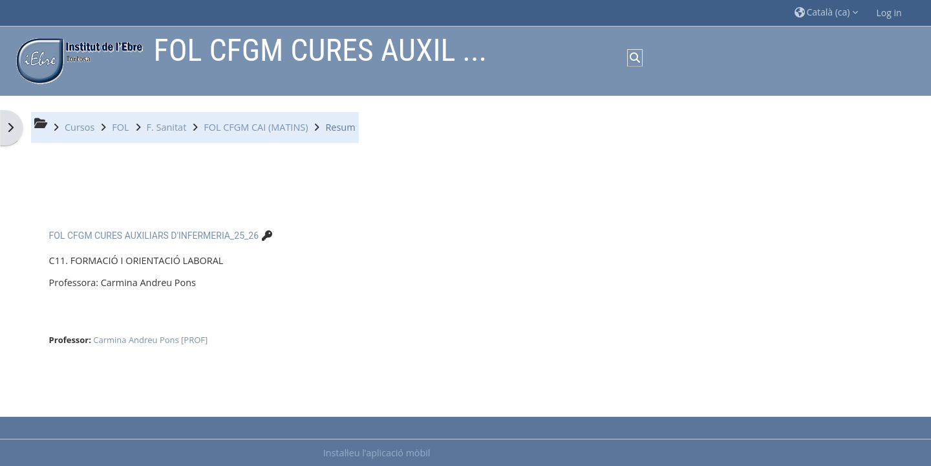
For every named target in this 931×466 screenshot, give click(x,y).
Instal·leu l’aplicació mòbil (377, 453)
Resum (340, 127)
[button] (826, 12)
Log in (889, 12)
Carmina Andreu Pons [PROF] (150, 340)
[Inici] (76, 60)
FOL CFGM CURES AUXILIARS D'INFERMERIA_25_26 (154, 235)
